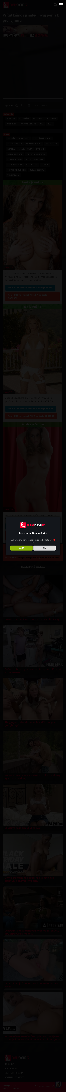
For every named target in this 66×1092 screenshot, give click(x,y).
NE (44, 548)
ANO (21, 548)
